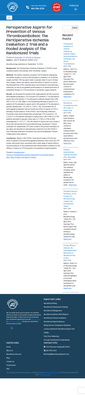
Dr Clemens (36, 57)
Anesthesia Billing (50, 303)
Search (74, 28)
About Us (9, 351)
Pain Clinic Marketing (51, 336)
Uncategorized (19, 152)
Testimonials (11, 365)
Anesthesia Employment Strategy (56, 307)
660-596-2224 (37, 8)
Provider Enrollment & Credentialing (57, 340)
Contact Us (10, 362)
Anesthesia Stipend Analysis (54, 322)
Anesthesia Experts (52, 372)
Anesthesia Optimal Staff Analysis (56, 314)
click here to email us (15, 321)
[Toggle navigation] (9, 18)
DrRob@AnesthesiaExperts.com (56, 354)
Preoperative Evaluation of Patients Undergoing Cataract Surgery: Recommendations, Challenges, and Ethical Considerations (70, 54)
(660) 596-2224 (45, 375)
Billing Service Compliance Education (57, 325)
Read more (67, 97)
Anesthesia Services (13, 354)
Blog (8, 358)
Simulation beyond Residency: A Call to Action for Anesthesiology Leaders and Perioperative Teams (70, 198)
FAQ (7, 369)
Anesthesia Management (53, 311)
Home (8, 347)
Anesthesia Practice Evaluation (55, 318)
